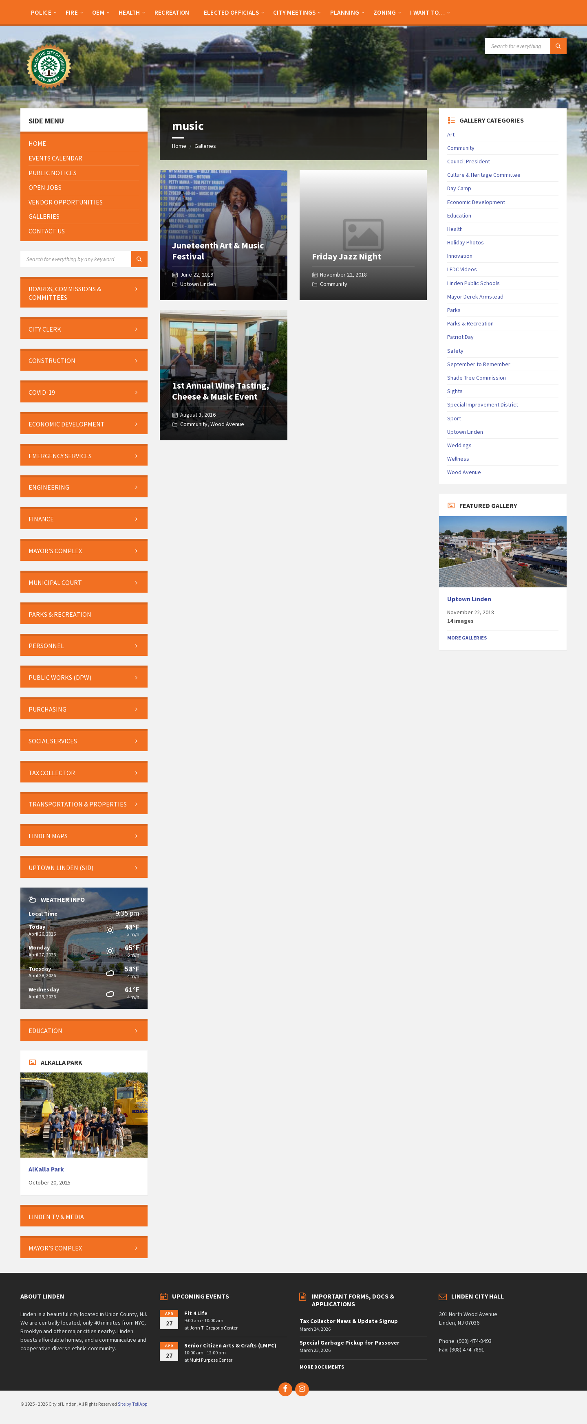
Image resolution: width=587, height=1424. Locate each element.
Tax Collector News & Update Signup (349, 1321)
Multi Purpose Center (211, 1360)
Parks (454, 310)
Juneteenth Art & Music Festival (218, 251)
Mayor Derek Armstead (475, 296)
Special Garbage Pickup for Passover (349, 1342)
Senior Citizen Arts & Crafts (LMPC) (230, 1345)
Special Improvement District (482, 404)
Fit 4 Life (195, 1313)
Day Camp (459, 188)
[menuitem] (41, 12)
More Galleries (467, 638)
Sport (454, 418)
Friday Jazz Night (346, 256)
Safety (455, 350)
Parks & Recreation (470, 323)
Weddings (459, 445)
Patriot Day (460, 337)
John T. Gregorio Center (214, 1328)
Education (459, 215)
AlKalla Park (46, 1169)
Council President (468, 161)
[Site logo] (48, 92)
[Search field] (526, 46)
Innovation (459, 255)
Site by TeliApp (132, 1404)
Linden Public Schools (473, 283)
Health (455, 229)
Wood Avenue (227, 424)
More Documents (322, 1367)
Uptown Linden (198, 284)
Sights (455, 391)
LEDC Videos (462, 269)
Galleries (205, 145)
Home (179, 145)
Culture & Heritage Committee (484, 174)
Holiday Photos (465, 242)
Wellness (458, 458)
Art (451, 134)
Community (333, 284)
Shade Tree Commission (476, 377)
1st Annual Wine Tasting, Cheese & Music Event (220, 391)
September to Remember (478, 364)
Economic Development (476, 202)
